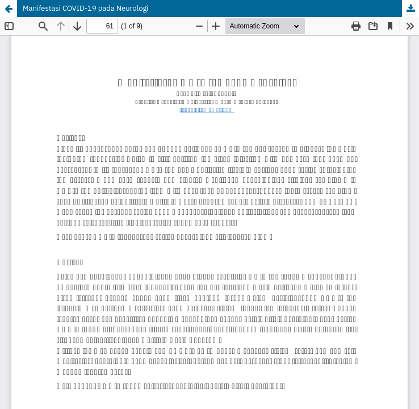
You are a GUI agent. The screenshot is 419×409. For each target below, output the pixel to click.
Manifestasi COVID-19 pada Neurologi (86, 8)
